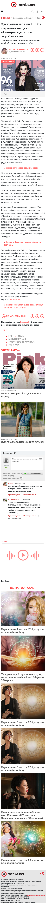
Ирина (10, 483)
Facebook (24, 322)
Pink (10, 336)
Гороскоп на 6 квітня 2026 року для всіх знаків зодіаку (22, 723)
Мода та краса (8, 61)
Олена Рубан (14, 345)
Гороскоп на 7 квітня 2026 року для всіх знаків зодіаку (22, 631)
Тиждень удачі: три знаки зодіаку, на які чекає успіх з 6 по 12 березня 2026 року (22, 677)
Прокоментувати (14, 495)
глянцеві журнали (17, 339)
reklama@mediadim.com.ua (36, 895)
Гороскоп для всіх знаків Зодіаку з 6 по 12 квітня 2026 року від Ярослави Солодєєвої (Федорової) (22, 815)
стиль (21, 336)
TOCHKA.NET (15, 299)
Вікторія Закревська (18, 49)
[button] (37, 11)
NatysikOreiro (13, 499)
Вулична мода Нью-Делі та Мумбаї (22, 441)
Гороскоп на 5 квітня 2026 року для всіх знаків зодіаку (22, 861)
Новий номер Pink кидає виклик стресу (21, 395)
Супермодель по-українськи (21, 342)
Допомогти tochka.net (23, 18)
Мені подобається (29, 495)
